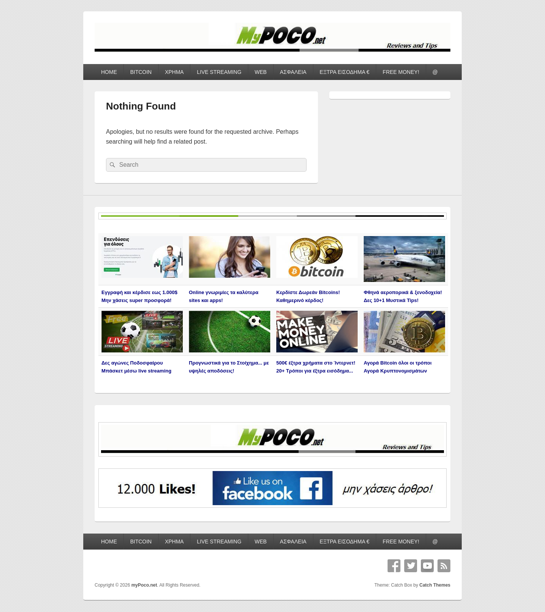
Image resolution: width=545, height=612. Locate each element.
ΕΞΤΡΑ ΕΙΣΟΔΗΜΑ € (345, 72)
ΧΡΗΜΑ (174, 72)
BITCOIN (141, 72)
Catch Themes (434, 585)
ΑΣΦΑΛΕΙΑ (293, 72)
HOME (109, 72)
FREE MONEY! (401, 72)
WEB (261, 72)
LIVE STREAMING (219, 72)
